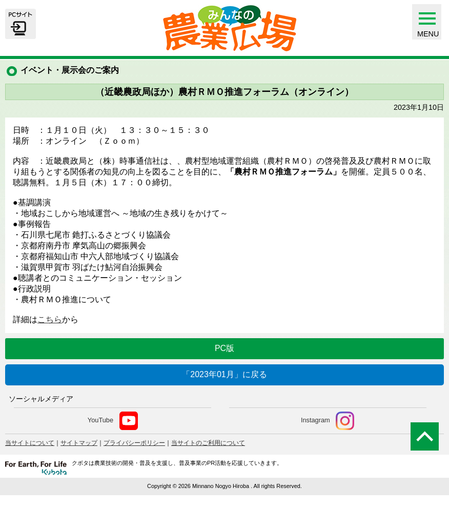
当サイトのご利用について (208, 443)
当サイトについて (29, 443)
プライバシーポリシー (134, 443)
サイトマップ (78, 443)
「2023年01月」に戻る (224, 374)
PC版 (224, 348)
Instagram (327, 421)
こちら (49, 319)
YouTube (113, 421)
